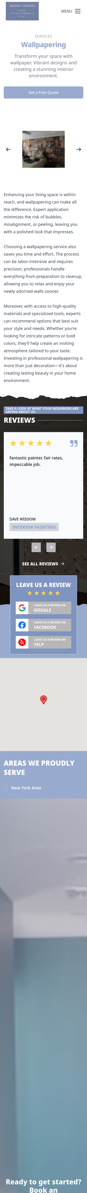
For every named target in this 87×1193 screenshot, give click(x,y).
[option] (43, 149)
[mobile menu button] (77, 11)
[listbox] (43, 149)
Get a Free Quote (44, 92)
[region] (43, 149)
